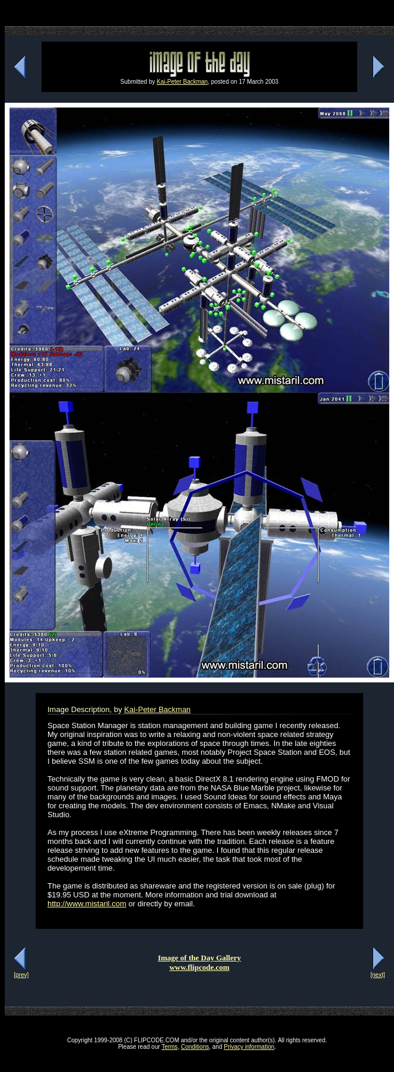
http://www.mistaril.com (86, 903)
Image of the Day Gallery (199, 957)
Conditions (195, 1046)
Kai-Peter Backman (182, 81)
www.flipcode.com (199, 967)
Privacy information (249, 1046)
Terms (169, 1046)
